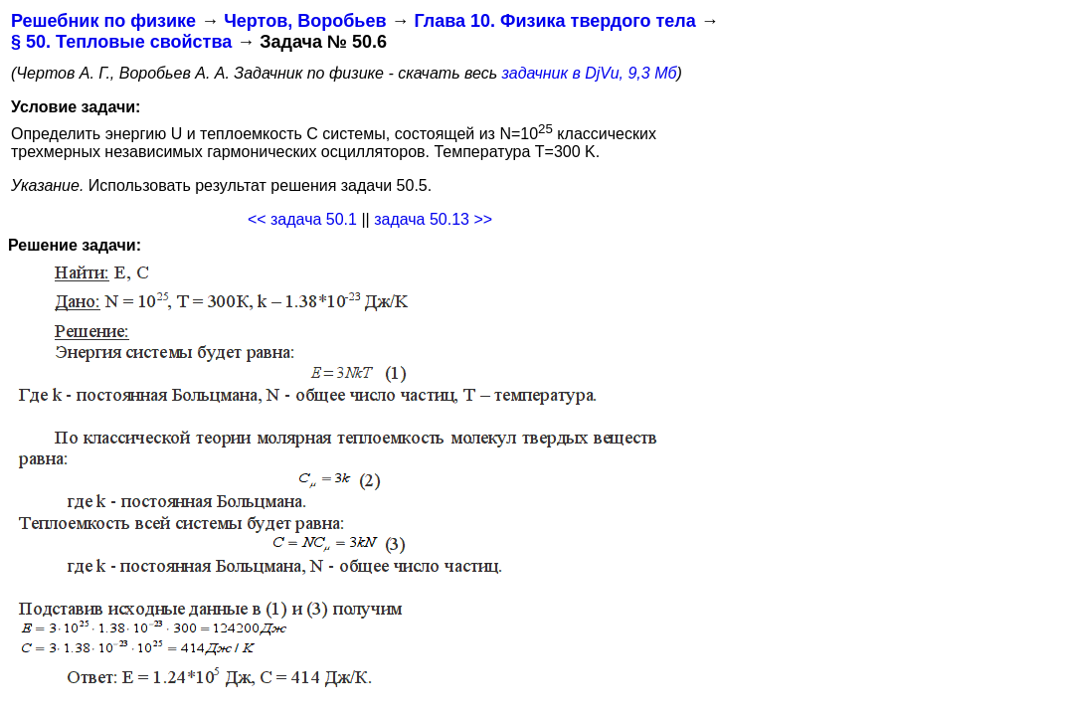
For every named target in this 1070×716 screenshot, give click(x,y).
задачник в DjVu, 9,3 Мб (589, 73)
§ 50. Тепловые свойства (121, 42)
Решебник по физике (103, 21)
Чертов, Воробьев (305, 21)
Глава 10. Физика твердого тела (554, 21)
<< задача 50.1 (302, 219)
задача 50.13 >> (433, 219)
